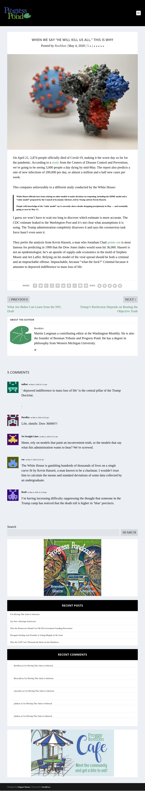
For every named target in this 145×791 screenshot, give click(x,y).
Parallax (25, 417)
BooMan (60, 46)
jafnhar (17, 704)
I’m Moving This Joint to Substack (25, 615)
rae (22, 459)
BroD (24, 492)
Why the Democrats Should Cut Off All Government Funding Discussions (41, 628)
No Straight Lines (30, 437)
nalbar (24, 384)
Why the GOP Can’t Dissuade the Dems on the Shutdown (34, 642)
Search (11, 527)
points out (114, 242)
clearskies (18, 691)
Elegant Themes (24, 787)
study (55, 163)
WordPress (46, 787)
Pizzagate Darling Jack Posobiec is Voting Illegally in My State (36, 635)
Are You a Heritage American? (23, 622)
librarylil (17, 678)
